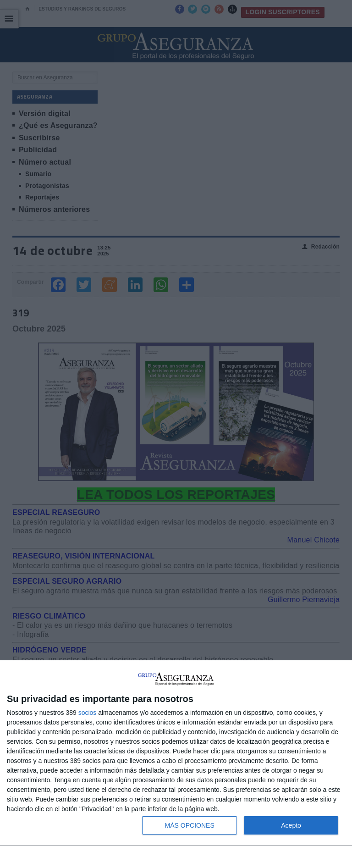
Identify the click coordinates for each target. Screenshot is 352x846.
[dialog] (176, 753)
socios (87, 712)
